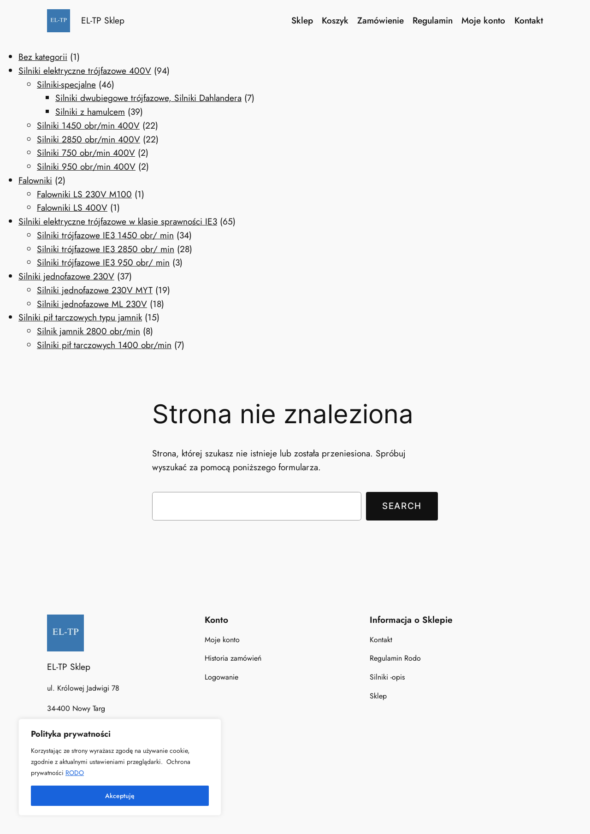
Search (402, 505)
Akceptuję (120, 795)
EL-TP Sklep (102, 20)
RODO (74, 772)
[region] (119, 767)
